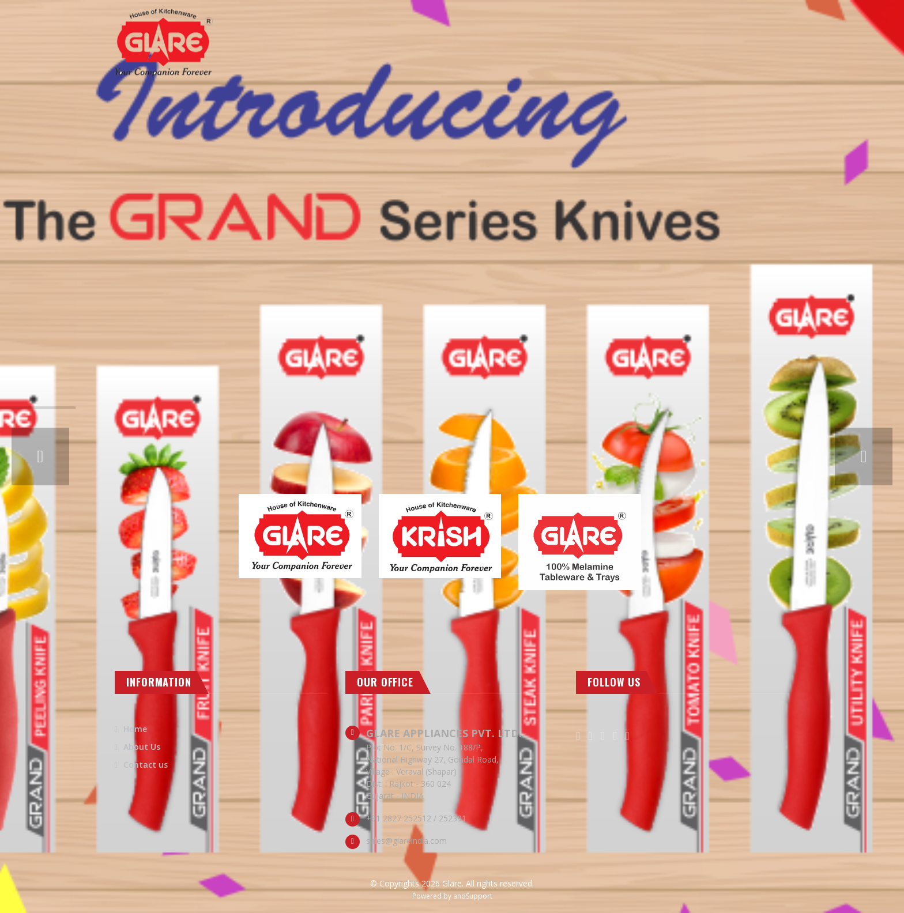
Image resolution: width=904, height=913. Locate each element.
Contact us (145, 764)
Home (135, 728)
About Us (141, 746)
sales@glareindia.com (406, 840)
